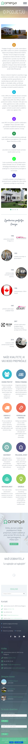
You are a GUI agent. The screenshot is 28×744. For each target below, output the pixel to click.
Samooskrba (11, 689)
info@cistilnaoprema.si (12, 615)
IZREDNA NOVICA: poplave (15, 697)
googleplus (19, 636)
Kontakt (18, 631)
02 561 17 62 (11, 609)
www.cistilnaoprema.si (16, 618)
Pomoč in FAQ (7, 627)
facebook (11, 636)
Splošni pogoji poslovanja (10, 623)
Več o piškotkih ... (18, 742)
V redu (11, 742)
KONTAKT (14, 544)
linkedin (15, 636)
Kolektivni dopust (13, 681)
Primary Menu (25, 3)
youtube (24, 636)
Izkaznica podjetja (8, 631)
